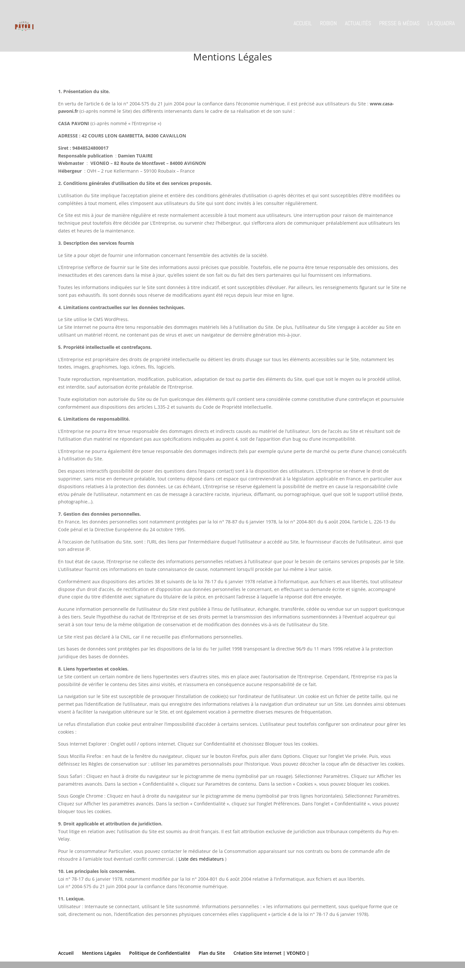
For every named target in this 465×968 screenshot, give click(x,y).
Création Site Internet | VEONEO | (271, 953)
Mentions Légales (101, 953)
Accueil (303, 29)
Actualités (358, 29)
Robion (328, 29)
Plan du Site (212, 953)
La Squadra (441, 29)
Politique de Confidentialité (159, 953)
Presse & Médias (399, 29)
